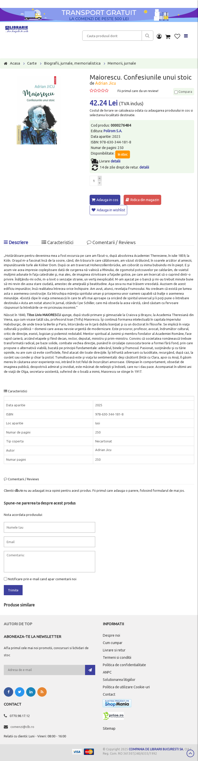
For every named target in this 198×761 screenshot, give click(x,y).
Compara (183, 91)
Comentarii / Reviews (111, 242)
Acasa (15, 63)
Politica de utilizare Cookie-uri (126, 687)
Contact (109, 694)
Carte (32, 63)
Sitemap (109, 728)
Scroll (190, 753)
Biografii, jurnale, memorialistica (72, 63)
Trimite (13, 590)
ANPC (107, 672)
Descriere (16, 242)
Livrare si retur (114, 650)
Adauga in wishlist (111, 210)
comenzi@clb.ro (22, 726)
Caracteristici (57, 242)
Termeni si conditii (117, 657)
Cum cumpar (112, 642)
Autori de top (18, 623)
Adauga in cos (107, 200)
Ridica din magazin (144, 200)
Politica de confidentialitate (124, 665)
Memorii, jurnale (122, 63)
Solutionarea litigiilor (119, 679)
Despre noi (111, 635)
